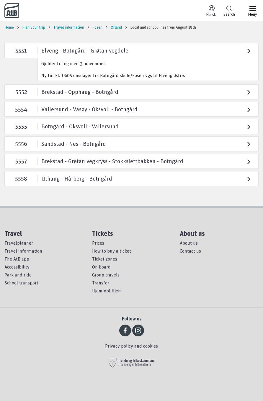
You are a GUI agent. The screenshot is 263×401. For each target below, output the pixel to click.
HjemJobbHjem (107, 291)
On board (101, 267)
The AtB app (16, 259)
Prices (98, 243)
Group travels (106, 275)
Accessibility (17, 267)
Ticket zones (104, 259)
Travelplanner (18, 243)
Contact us (190, 251)
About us (189, 243)
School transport (21, 283)
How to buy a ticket (111, 251)
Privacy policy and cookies (131, 346)
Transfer (100, 283)
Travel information (23, 251)
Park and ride (18, 275)
